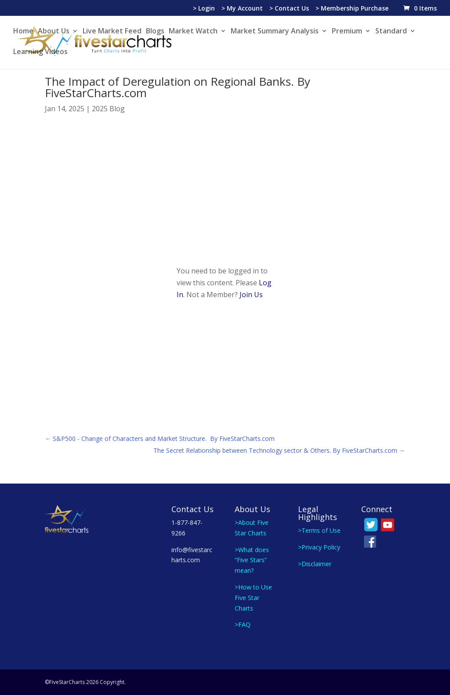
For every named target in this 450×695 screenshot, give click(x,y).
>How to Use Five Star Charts (253, 597)
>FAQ (242, 624)
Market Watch (193, 32)
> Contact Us (289, 8)
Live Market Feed (112, 32)
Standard (391, 32)
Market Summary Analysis (275, 32)
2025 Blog (108, 108)
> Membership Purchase (352, 8)
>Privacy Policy (319, 547)
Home (23, 32)
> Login (204, 8)
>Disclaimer (314, 564)
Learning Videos (40, 52)
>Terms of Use (319, 530)
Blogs (155, 32)
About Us (53, 32)
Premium (347, 32)
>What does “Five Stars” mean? (252, 560)
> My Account (242, 8)
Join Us (251, 294)
